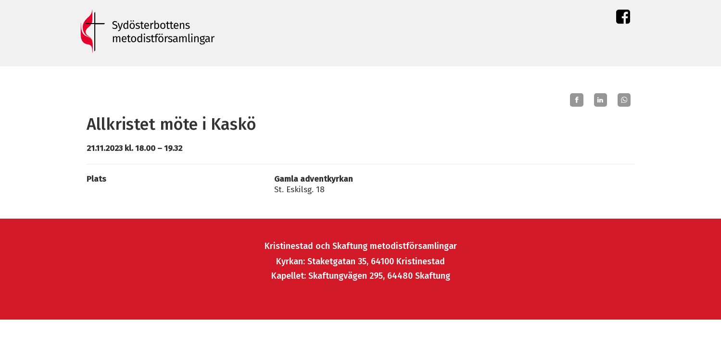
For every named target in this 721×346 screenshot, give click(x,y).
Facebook (623, 19)
